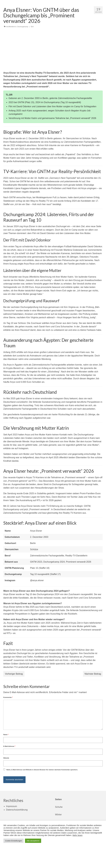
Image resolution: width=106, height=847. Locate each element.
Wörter (58, 814)
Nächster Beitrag (93, 674)
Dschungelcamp (22, 26)
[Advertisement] (53, 50)
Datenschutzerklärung (17, 810)
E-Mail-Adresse (9, 746)
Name (5, 734)
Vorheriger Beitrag (14, 674)
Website (6, 758)
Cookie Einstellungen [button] (13, 841)
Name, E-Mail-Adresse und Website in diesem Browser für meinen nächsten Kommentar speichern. (42, 770)
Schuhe (59, 807)
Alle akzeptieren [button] (33, 841)
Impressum (11, 806)
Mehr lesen (77, 835)
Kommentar (8, 697)
